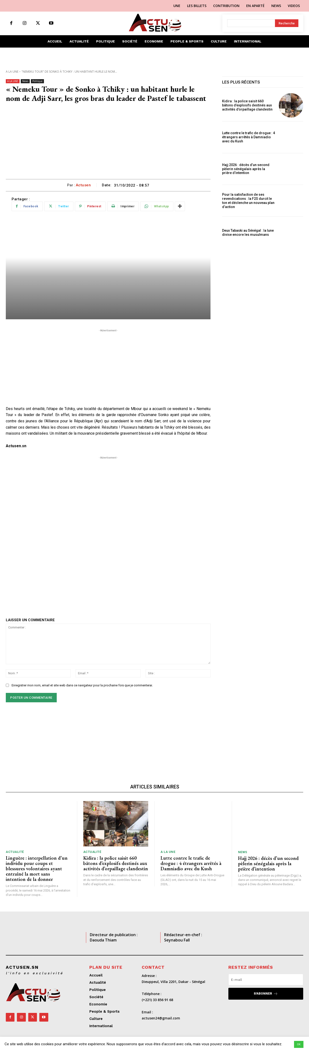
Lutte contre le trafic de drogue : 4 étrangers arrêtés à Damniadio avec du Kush (248, 137)
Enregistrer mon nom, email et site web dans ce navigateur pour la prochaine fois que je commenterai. (82, 685)
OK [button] (299, 1044)
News (25, 81)
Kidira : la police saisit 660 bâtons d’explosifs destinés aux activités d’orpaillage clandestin (247, 105)
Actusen (83, 185)
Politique (37, 81)
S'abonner (266, 993)
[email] (265, 979)
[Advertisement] (108, 143)
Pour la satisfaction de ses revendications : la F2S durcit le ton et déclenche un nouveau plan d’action (248, 201)
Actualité (15, 851)
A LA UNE (12, 72)
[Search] (286, 23)
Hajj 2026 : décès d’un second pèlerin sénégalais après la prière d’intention (245, 169)
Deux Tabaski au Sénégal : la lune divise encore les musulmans (248, 233)
